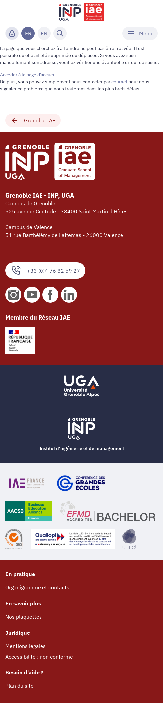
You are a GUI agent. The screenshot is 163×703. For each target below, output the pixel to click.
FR (28, 33)
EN (44, 33)
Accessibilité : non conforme (39, 656)
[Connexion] (12, 33)
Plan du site (19, 685)
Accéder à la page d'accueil (28, 75)
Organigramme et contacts (37, 587)
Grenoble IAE (33, 120)
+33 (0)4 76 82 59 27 (45, 270)
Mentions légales (25, 646)
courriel (119, 82)
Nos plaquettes (23, 616)
